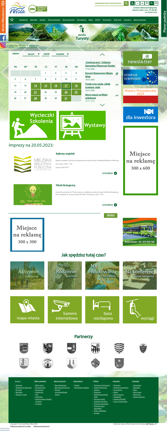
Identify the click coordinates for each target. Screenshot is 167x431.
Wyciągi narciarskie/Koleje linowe (61, 392)
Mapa (91, 20)
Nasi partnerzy (119, 395)
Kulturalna (38, 397)
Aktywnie (19, 385)
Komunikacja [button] (81, 20)
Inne (36, 395)
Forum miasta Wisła (120, 402)
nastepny (7, 430)
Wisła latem (107, 20)
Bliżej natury (39, 385)
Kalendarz (33, 20)
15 (45, 86)
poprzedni (2, 430)
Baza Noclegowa (60, 385)
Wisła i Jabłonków (100, 411)
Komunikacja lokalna (81, 388)
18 (76, 86)
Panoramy (117, 385)
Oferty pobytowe (54, 20)
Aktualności (23, 20)
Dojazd (76, 385)
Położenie (97, 392)
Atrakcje (43, 20)
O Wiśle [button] (97, 20)
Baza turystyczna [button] (69, 20)
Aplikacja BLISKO (119, 399)
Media (116, 392)
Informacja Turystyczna (102, 385)
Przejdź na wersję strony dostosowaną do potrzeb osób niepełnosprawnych (132, 3)
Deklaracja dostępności (41, 426)
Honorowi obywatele (101, 404)
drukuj (111, 215)
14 (35, 86)
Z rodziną (38, 404)
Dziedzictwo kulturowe (24, 388)
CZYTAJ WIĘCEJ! (107, 173)
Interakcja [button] (127, 20)
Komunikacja (78, 381)
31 (66, 98)
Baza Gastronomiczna (62, 388)
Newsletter (117, 397)
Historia (96, 390)
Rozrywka (19, 392)
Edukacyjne (39, 392)
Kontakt (96, 413)
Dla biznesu (39, 390)
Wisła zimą (118, 20)
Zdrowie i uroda (21, 395)
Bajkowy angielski (65, 154)
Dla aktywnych (40, 388)
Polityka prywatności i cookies (20, 426)
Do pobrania (118, 390)
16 (55, 86)
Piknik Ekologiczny (65, 185)
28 (35, 98)
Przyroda (19, 390)
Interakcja (116, 381)
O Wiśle (96, 381)
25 (76, 92)
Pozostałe (135, 381)
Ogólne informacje (100, 388)
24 (66, 92)
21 (35, 92)
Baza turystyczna (60, 381)
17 (66, 86)
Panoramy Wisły (99, 399)
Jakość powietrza (139, 20)
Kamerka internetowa (121, 388)
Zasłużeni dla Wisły (100, 402)
